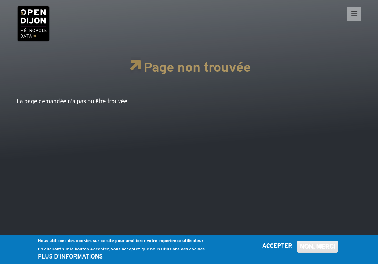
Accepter (277, 247)
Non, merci (317, 247)
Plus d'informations (70, 258)
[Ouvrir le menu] (354, 14)
